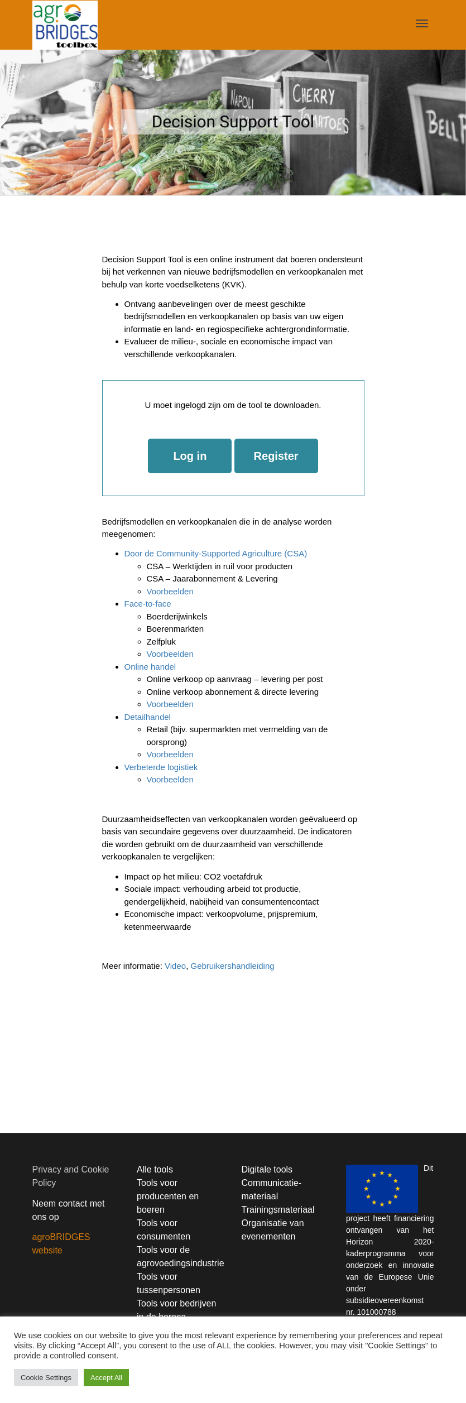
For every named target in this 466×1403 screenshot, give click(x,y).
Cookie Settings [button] (46, 1377)
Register (276, 456)
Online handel (150, 666)
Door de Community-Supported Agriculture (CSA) (216, 553)
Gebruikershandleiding (232, 965)
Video (175, 965)
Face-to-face (147, 603)
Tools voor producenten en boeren (168, 1196)
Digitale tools (267, 1169)
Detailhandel (147, 717)
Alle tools (155, 1169)
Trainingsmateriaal (278, 1209)
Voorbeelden (170, 591)
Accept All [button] (106, 1377)
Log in (189, 456)
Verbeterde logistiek (161, 767)
